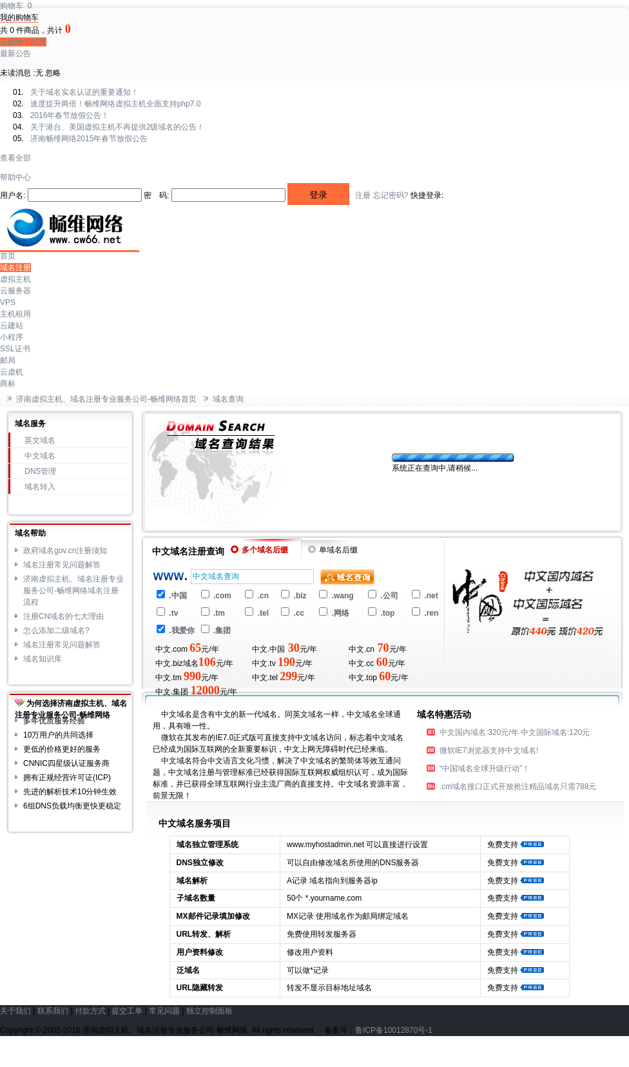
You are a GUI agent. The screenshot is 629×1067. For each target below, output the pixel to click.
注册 (363, 195)
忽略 (53, 72)
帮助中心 (15, 177)
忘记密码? (391, 195)
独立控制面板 (209, 1010)
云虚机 (11, 372)
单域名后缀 (333, 549)
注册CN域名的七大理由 (63, 616)
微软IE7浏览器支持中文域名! (489, 750)
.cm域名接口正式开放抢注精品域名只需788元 (518, 786)
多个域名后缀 (259, 549)
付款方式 (90, 1010)
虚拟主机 (15, 279)
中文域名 (39, 455)
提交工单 (126, 1010)
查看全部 (15, 157)
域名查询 (228, 399)
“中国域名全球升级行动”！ (485, 768)
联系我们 (52, 1010)
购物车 (16, 5)
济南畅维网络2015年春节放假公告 (89, 138)
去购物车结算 (23, 41)
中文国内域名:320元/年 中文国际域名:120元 (515, 732)
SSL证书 (15, 348)
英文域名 (39, 440)
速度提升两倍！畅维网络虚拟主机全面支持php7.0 (115, 103)
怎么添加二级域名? (56, 630)
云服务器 (15, 290)
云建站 (11, 325)
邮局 (7, 360)
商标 (7, 383)
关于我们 (15, 1010)
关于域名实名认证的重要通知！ (84, 92)
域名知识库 (42, 658)
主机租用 (15, 313)
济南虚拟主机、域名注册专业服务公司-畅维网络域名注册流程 (73, 590)
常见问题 (164, 1010)
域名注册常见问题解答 (62, 564)
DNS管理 (40, 471)
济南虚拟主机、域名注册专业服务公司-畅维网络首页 (106, 399)
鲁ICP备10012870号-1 (393, 1030)
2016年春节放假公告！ (70, 115)
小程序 (11, 337)
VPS (7, 302)
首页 (7, 255)
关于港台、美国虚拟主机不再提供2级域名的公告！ (117, 127)
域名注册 (15, 267)
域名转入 (39, 486)
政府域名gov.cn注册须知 (65, 550)
